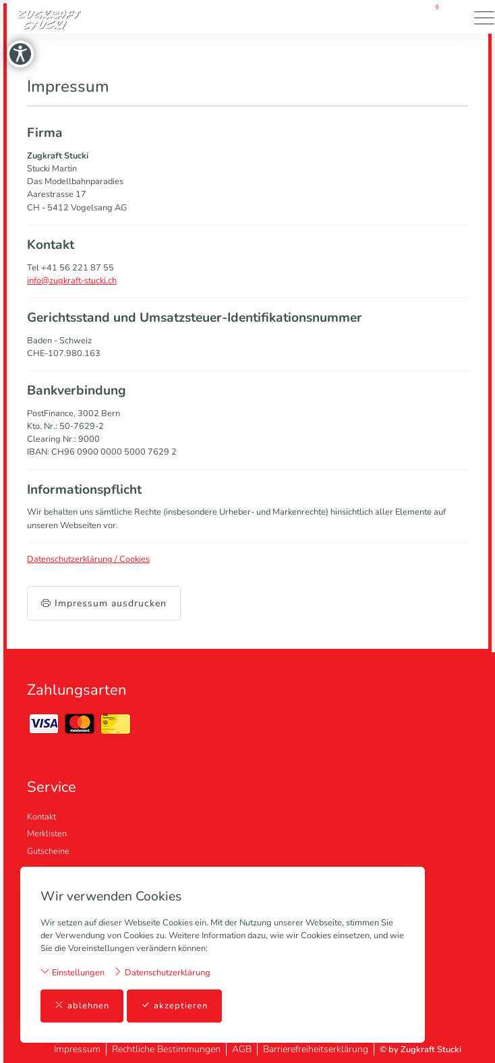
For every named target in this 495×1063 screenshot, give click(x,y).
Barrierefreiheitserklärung (315, 1049)
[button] (458, 16)
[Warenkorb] (433, 16)
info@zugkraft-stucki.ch (72, 281)
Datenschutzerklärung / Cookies (88, 559)
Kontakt (41, 817)
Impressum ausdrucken (104, 603)
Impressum (77, 1049)
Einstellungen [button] (72, 972)
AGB (242, 1049)
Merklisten (47, 834)
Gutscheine (48, 851)
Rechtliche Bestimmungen (166, 1049)
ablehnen (82, 1006)
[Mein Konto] (394, 17)
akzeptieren (174, 1006)
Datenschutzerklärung (161, 972)
